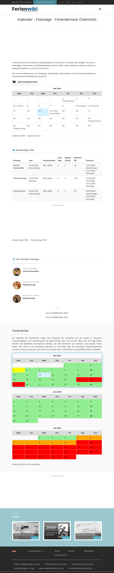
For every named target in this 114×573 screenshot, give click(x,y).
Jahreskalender (27, 82)
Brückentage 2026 (20, 240)
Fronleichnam (19, 191)
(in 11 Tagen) (31, 282)
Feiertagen (17, 65)
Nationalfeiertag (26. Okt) (81, 568)
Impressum (89, 551)
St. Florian (19, 106)
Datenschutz (61, 555)
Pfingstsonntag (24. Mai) (56, 564)
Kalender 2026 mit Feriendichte (26, 464)
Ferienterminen (44, 65)
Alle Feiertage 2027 (57, 317)
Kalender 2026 (18, 136)
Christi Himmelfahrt (45, 2)
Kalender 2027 (34, 136)
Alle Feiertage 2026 (57, 313)
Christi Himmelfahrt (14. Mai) (27, 564)
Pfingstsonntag (94, 121)
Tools (24, 73)
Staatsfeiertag (68, 101)
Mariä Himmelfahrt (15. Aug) (51, 568)
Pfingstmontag (19, 128)
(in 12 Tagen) (31, 295)
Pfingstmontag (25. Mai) (82, 564)
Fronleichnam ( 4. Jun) (24, 568)
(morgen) (30, 268)
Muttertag (95, 106)
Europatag (82, 106)
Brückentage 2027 (39, 240)
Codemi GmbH (34, 551)
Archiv (72, 551)
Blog (57, 551)
